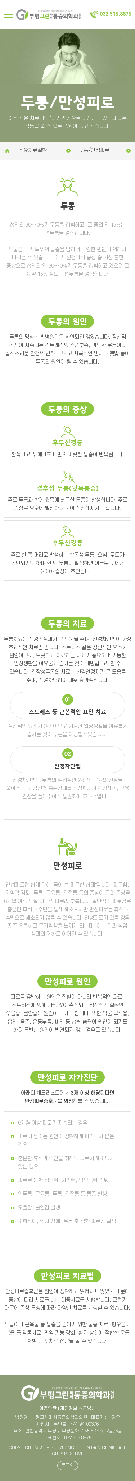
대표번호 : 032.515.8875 (67, 1437)
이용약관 (48, 1408)
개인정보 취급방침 (78, 1408)
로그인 (67, 1465)
